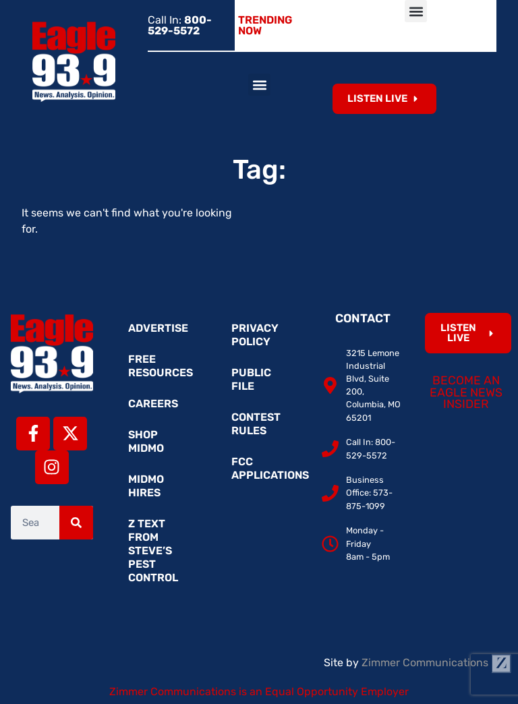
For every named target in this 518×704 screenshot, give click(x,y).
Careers (153, 403)
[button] (416, 11)
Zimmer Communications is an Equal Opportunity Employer (259, 691)
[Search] (76, 522)
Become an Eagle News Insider (466, 392)
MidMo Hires (146, 486)
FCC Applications (265, 468)
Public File (251, 379)
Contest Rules (256, 424)
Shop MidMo (146, 441)
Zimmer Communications (436, 662)
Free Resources (160, 366)
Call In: (180, 25)
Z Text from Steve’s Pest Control (153, 550)
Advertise (158, 328)
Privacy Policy (255, 335)
